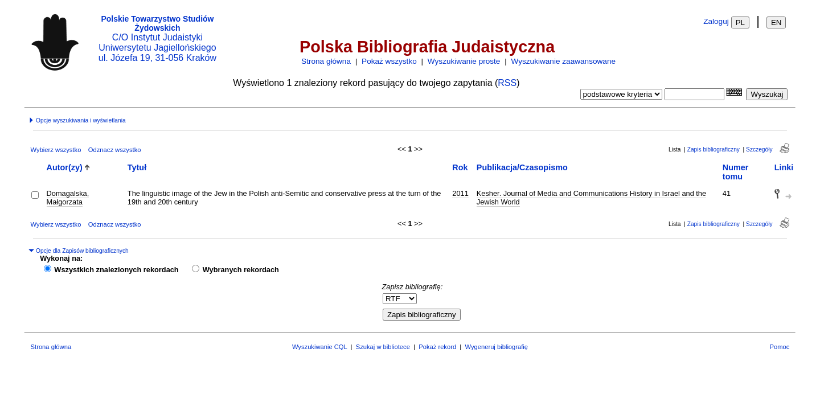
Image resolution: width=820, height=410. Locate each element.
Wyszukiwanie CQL (319, 346)
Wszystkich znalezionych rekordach (116, 269)
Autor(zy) (65, 167)
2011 (460, 193)
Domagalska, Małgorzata (68, 197)
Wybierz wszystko (56, 149)
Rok (460, 167)
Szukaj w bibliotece (383, 346)
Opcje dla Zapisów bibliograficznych (78, 251)
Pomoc (780, 346)
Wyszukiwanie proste (464, 61)
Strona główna (326, 61)
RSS (507, 83)
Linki (784, 167)
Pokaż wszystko (389, 61)
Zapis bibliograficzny (713, 149)
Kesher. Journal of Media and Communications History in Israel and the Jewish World (591, 197)
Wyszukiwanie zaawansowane (563, 61)
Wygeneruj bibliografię (496, 346)
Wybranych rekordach (241, 269)
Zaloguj (716, 21)
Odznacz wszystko (114, 149)
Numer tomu (736, 172)
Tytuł (137, 167)
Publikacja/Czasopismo (522, 167)
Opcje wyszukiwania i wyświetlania (76, 120)
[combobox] (694, 94)
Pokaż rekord (437, 346)
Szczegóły (759, 149)
